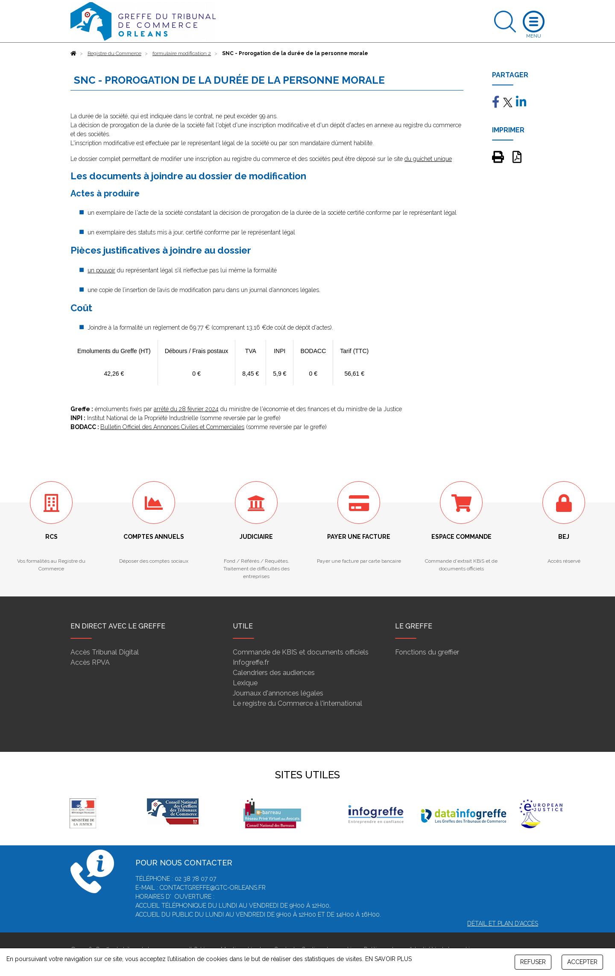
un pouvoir (101, 270)
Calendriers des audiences (274, 673)
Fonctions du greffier (427, 652)
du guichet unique (428, 158)
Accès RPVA (90, 662)
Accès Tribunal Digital (104, 652)
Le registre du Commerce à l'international (297, 703)
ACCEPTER (582, 961)
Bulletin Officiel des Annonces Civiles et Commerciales (172, 427)
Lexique (245, 683)
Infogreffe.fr (251, 662)
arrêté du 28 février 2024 (186, 409)
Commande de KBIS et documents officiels (301, 652)
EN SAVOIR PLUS (388, 959)
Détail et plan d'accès (502, 923)
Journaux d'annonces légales (278, 693)
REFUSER (533, 961)
